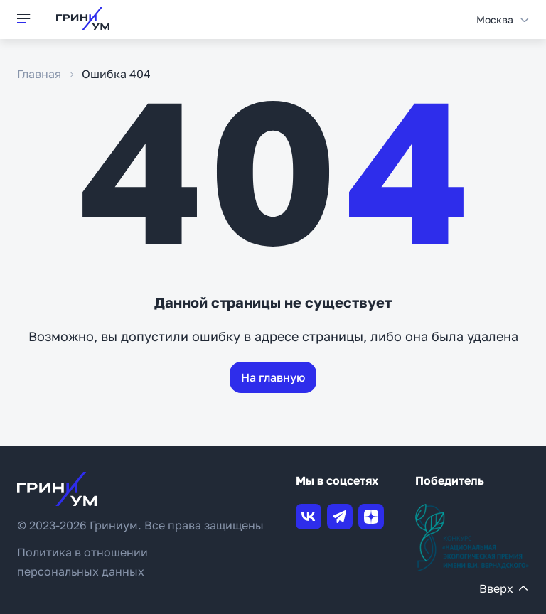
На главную (273, 377)
